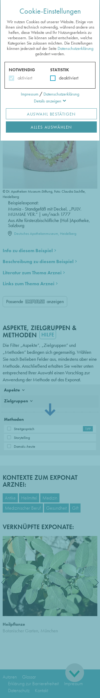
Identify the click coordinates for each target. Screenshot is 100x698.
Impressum (29, 94)
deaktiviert (65, 78)
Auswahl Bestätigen (51, 114)
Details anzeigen (47, 101)
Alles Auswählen (51, 127)
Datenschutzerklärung (75, 48)
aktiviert (24, 78)
